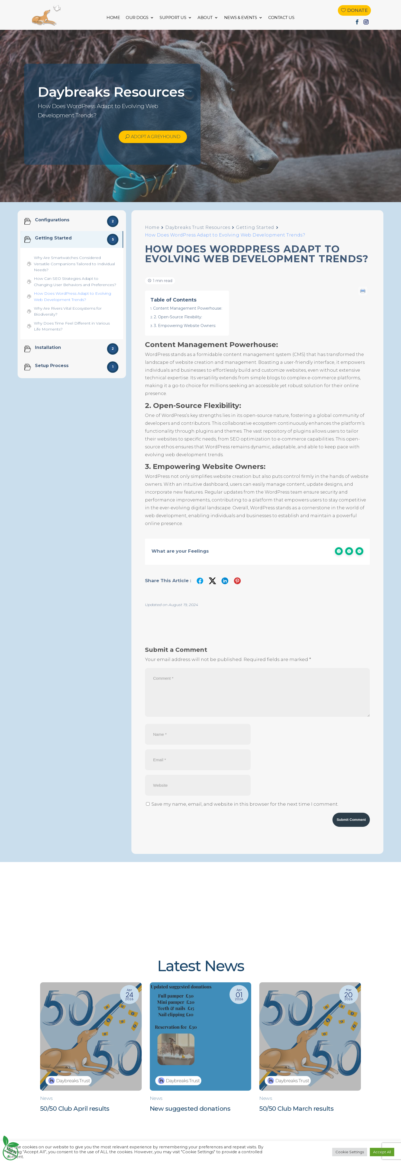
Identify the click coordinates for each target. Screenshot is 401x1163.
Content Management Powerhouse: (187, 308)
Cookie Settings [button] (349, 1152)
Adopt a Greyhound (155, 136)
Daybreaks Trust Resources (197, 227)
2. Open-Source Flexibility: (178, 317)
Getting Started (255, 227)
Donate (357, 10)
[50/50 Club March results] (310, 1051)
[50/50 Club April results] (91, 1051)
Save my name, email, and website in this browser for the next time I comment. (244, 804)
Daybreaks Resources (111, 92)
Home (152, 227)
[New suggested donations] (200, 1051)
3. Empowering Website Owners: (185, 325)
